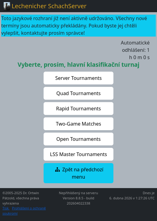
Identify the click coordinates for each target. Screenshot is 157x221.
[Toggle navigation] (144, 6)
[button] (79, 78)
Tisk (5, 208)
